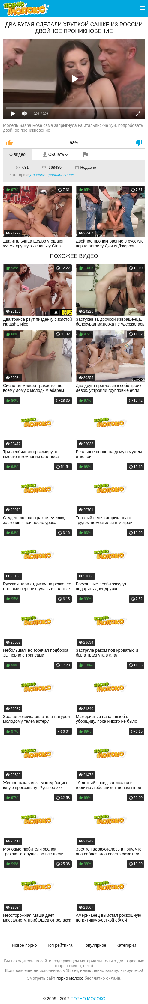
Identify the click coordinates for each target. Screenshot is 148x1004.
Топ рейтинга (60, 945)
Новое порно (24, 945)
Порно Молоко (88, 998)
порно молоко (69, 978)
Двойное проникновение (52, 175)
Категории (126, 945)
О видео (17, 154)
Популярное (94, 945)
